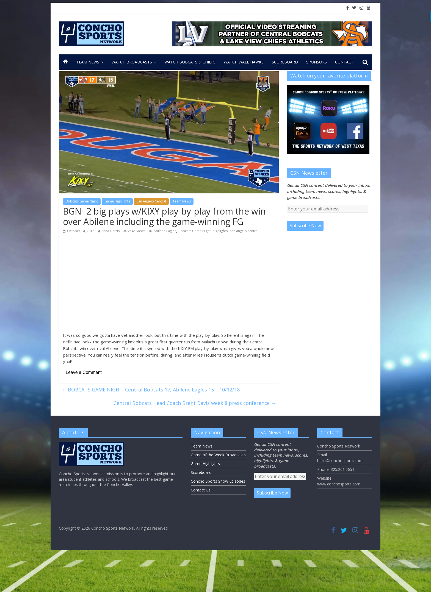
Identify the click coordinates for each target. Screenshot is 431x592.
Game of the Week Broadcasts (218, 454)
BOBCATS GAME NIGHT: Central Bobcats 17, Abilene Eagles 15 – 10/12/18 (151, 389)
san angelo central (244, 231)
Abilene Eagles (165, 231)
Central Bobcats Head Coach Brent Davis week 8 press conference (195, 403)
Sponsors (316, 62)
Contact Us (201, 490)
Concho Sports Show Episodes (218, 481)
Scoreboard (285, 62)
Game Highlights (117, 201)
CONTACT (344, 62)
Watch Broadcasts (132, 62)
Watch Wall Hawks (244, 62)
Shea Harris (111, 231)
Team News (87, 62)
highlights (220, 231)
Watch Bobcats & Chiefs (190, 62)
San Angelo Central (151, 201)
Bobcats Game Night (82, 201)
